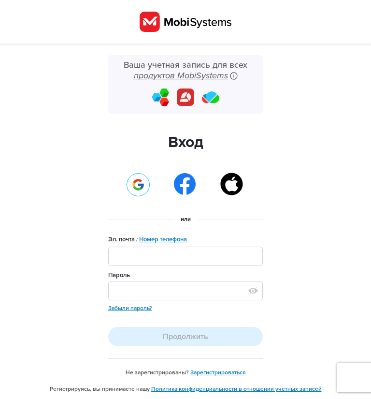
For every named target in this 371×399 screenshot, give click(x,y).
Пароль (119, 275)
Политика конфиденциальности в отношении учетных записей (236, 388)
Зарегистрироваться (218, 372)
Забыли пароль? (130, 308)
